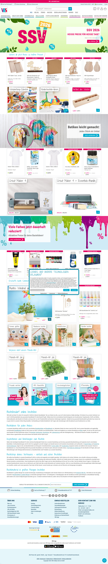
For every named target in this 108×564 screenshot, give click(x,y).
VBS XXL (36, 12)
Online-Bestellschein (60, 503)
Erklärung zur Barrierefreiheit (62, 515)
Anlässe (49, 12)
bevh (55, 527)
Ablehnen (66, 290)
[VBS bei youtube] (59, 495)
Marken (71, 12)
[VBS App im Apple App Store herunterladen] (59, 546)
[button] (8, 71)
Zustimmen (74, 290)
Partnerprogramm (11, 507)
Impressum (52, 293)
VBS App (57, 517)
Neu (31, 12)
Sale (76, 12)
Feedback (80, 516)
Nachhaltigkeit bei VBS (13, 511)
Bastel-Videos (88, 444)
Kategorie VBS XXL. (81, 472)
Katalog (33, 503)
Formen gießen (55, 446)
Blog (81, 430)
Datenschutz (43, 293)
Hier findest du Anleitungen (74, 448)
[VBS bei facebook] (49, 495)
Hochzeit (33, 432)
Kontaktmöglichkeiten (83, 512)
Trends (43, 12)
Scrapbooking (65, 446)
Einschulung (46, 432)
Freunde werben (35, 507)
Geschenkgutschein (36, 505)
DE (106, 4)
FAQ (32, 513)
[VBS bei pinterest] (56, 495)
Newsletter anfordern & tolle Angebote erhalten (34, 484)
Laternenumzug (56, 432)
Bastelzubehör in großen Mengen (21, 474)
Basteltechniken (39, 428)
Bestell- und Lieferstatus (84, 514)
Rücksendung (58, 509)
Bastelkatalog (17, 430)
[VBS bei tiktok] (62, 495)
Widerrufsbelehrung (59, 511)
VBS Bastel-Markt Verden (13, 513)
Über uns (9, 503)
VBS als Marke (11, 509)
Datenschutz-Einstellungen (61, 513)
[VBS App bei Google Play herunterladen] (49, 546)
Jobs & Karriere (11, 505)
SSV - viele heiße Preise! (54, 1)
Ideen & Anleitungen (60, 12)
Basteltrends (49, 428)
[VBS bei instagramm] (53, 495)
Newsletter (33, 509)
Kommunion (39, 432)
